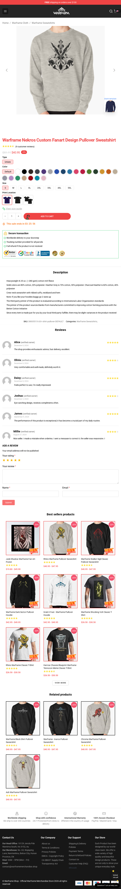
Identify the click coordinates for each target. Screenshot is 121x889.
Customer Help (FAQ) (78, 863)
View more (60, 683)
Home (5, 23)
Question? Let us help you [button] (107, 885)
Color (4, 166)
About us (46, 843)
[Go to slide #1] (53, 121)
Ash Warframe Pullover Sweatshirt (21, 792)
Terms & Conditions (50, 848)
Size (4, 183)
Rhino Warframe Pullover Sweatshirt (59, 559)
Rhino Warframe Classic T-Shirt (20, 665)
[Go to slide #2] (68, 121)
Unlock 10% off (115, 876)
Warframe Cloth (20, 23)
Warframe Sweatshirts (43, 23)
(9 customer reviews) (24, 146)
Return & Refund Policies (80, 855)
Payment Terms (76, 851)
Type (4, 157)
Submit (8, 502)
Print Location (9, 192)
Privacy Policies (49, 852)
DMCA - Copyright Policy (53, 856)
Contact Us (74, 859)
